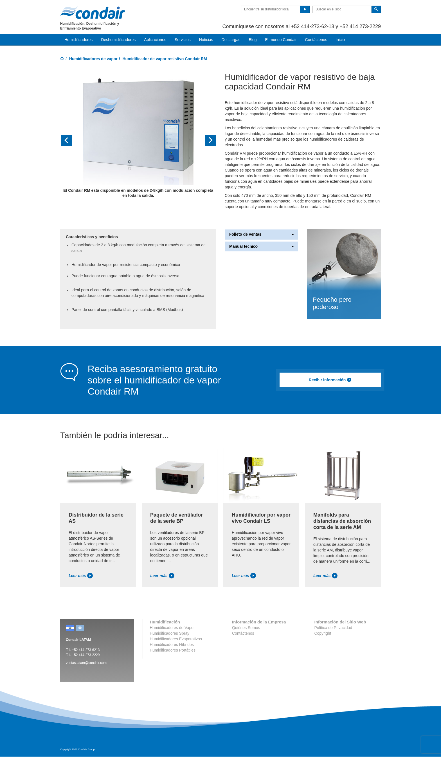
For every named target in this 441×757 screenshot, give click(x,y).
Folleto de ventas (261, 234)
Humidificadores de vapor (93, 59)
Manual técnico (261, 246)
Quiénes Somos (246, 627)
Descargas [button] (231, 39)
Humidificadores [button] (78, 39)
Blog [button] (252, 39)
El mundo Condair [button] (280, 39)
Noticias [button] (206, 39)
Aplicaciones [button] (155, 39)
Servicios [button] (183, 39)
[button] (72, 140)
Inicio (340, 39)
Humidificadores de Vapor (172, 627)
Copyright (322, 633)
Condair (92, 12)
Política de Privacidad (333, 627)
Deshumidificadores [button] (118, 39)
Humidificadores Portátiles (173, 650)
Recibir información (330, 380)
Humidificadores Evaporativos (176, 639)
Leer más (81, 575)
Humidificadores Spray (170, 633)
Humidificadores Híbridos (172, 644)
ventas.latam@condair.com (86, 663)
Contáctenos (316, 39)
